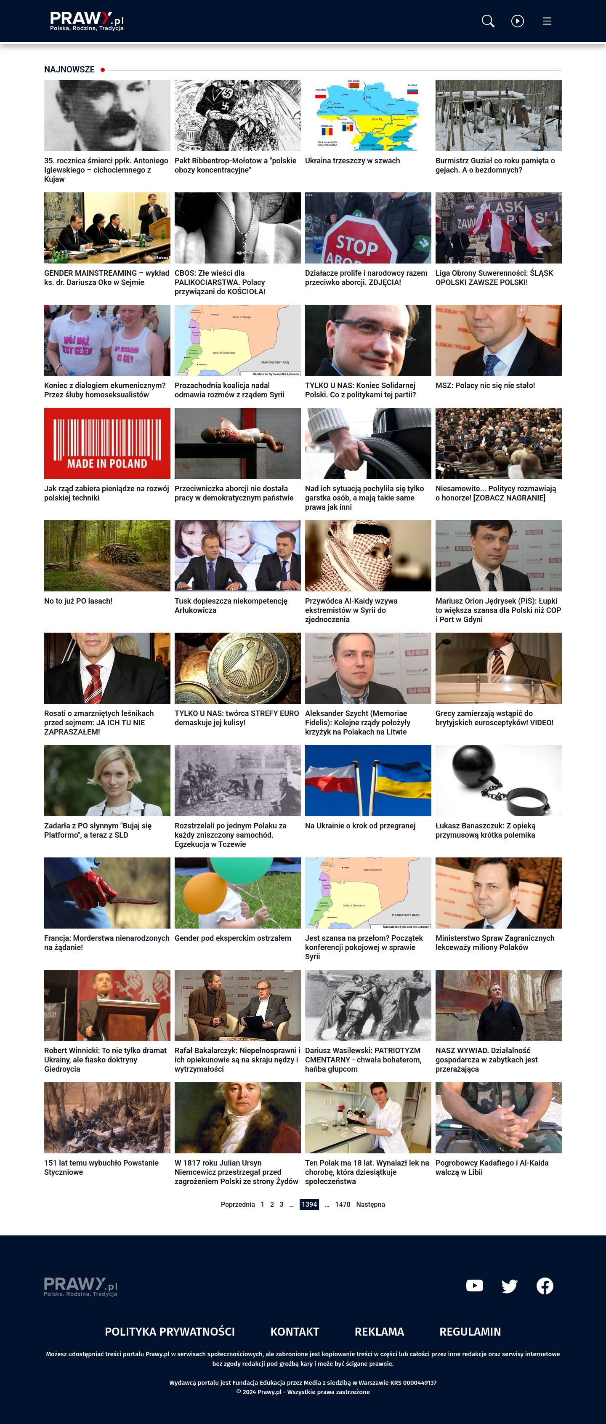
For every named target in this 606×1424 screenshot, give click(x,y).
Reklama (379, 1332)
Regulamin (470, 1332)
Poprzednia (238, 1204)
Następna (370, 1204)
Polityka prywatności (170, 1332)
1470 (343, 1204)
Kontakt (294, 1332)
